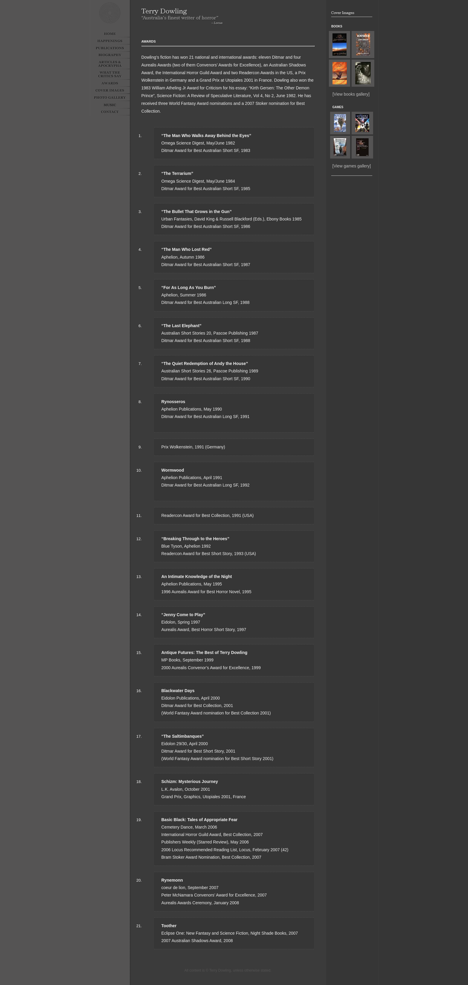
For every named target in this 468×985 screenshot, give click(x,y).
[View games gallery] (351, 166)
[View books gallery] (351, 94)
